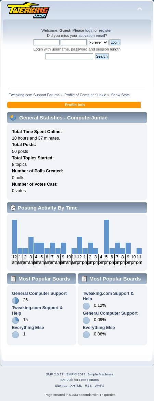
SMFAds (67, 380)
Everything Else (28, 327)
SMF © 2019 (76, 374)
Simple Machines (100, 374)
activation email (91, 35)
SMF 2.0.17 (55, 374)
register (105, 30)
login (89, 30)
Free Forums (89, 380)
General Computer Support (39, 293)
